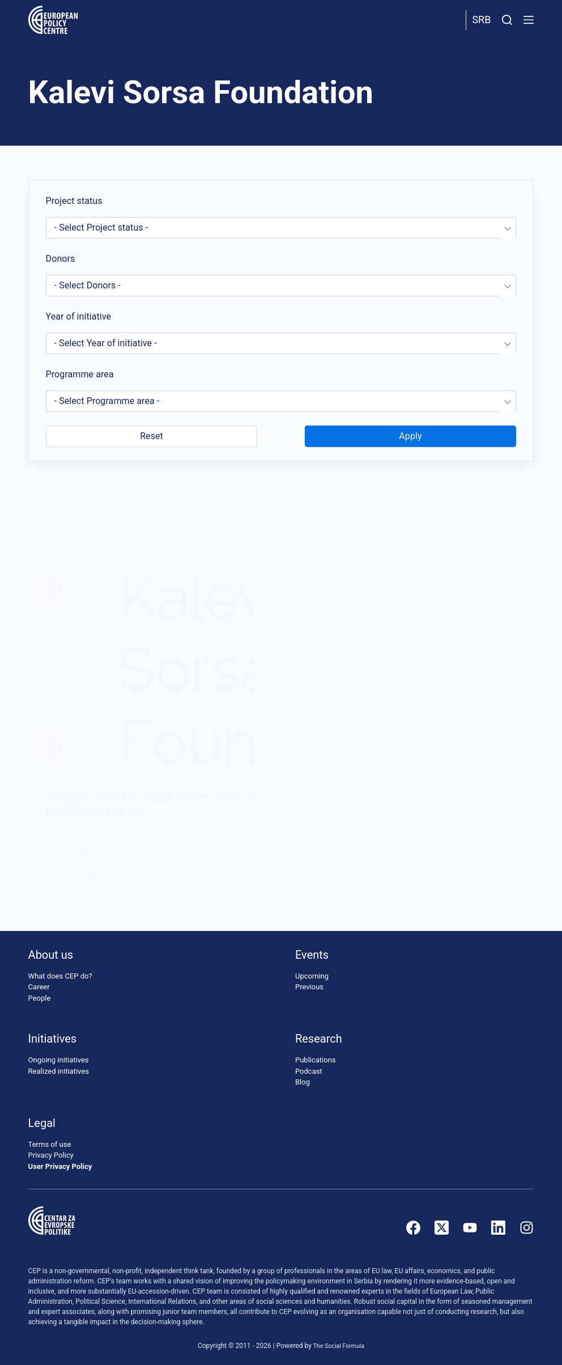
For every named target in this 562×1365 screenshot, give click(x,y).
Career (39, 987)
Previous (309, 987)
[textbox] (281, 228)
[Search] (507, 20)
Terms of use (49, 1144)
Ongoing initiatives (58, 1060)
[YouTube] (470, 1228)
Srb (481, 19)
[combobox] (281, 228)
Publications (315, 1060)
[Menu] (528, 20)
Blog (302, 1082)
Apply (410, 436)
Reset (151, 436)
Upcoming (312, 976)
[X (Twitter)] (442, 1228)
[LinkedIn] (498, 1228)
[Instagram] (527, 1228)
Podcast (308, 1071)
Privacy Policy (51, 1155)
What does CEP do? (60, 976)
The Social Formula (339, 1346)
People (39, 998)
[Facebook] (413, 1228)
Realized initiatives (58, 1071)
